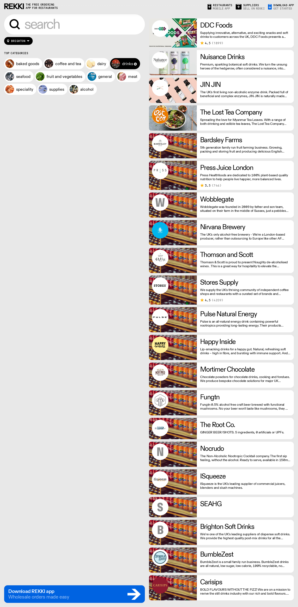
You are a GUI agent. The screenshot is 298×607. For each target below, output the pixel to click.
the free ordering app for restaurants (42, 6)
